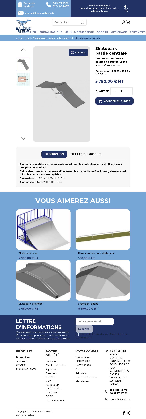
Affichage (120, 32)
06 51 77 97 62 (118, 393)
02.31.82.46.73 (60, 6)
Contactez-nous (55, 400)
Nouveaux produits (22, 363)
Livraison (51, 361)
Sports (103, 32)
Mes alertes (82, 381)
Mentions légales (55, 365)
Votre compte (87, 351)
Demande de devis (29, 5)
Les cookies (52, 392)
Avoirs (79, 369)
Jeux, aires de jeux (79, 32)
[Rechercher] (69, 22)
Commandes (83, 364)
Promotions (23, 357)
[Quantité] (121, 91)
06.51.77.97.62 (60, 3)
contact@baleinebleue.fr (41, 13)
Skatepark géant (88, 303)
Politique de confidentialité (53, 386)
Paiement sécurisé (51, 375)
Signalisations (50, 32)
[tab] (54, 154)
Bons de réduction (86, 377)
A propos (51, 369)
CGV (48, 380)
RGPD (49, 396)
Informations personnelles (82, 359)
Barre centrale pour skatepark (96, 253)
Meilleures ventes (26, 368)
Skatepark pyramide (31, 303)
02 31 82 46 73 (118, 390)
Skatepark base (28, 253)
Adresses (81, 373)
